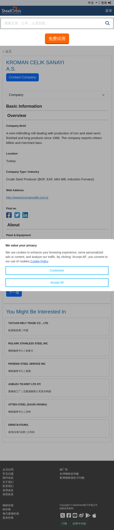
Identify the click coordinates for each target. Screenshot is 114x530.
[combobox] (57, 23)
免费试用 (57, 38)
